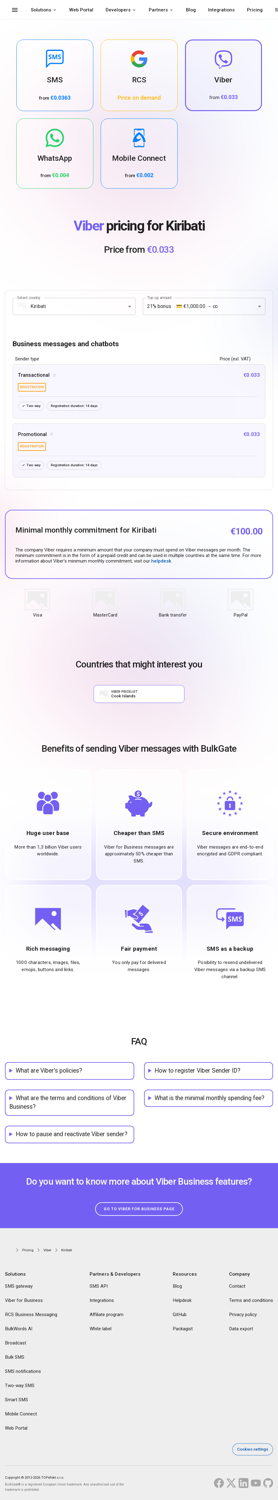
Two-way (31, 406)
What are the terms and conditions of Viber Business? (68, 1103)
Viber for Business (24, 1300)
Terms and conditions (251, 1300)
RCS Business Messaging (31, 1315)
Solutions (41, 10)
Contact (237, 1286)
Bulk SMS (14, 1357)
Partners (158, 10)
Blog (191, 10)
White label (100, 1329)
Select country (29, 297)
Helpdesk (182, 1300)
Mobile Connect (21, 1414)
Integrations (221, 10)
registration (32, 387)
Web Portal (81, 10)
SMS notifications (23, 1371)
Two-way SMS (19, 1386)
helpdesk (161, 561)
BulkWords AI (18, 1329)
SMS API (99, 1286)
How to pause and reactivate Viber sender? (71, 1134)
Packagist (183, 1329)
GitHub (180, 1315)
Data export (241, 1329)
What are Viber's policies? (49, 1070)
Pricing (255, 10)
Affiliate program (106, 1315)
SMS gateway (19, 1286)
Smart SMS (16, 1400)
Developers (118, 10)
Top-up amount (159, 297)
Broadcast (15, 1343)
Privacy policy (243, 1315)
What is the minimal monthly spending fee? (209, 1098)
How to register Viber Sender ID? (197, 1070)
